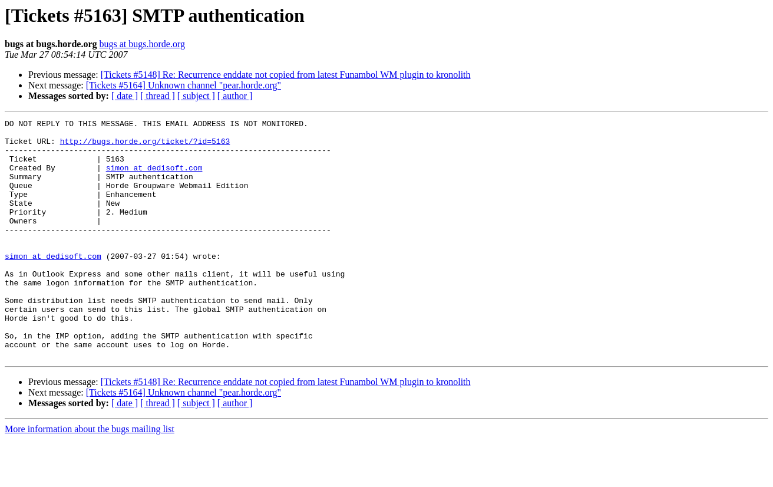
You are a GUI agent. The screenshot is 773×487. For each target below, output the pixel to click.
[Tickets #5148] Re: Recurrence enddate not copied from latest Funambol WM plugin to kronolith (286, 75)
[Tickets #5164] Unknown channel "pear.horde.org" (183, 85)
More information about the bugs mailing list (89, 477)
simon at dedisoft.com (154, 178)
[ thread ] (157, 96)
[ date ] (124, 96)
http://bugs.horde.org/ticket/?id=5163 (145, 146)
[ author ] (235, 96)
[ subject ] (196, 96)
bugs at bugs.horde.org (141, 44)
